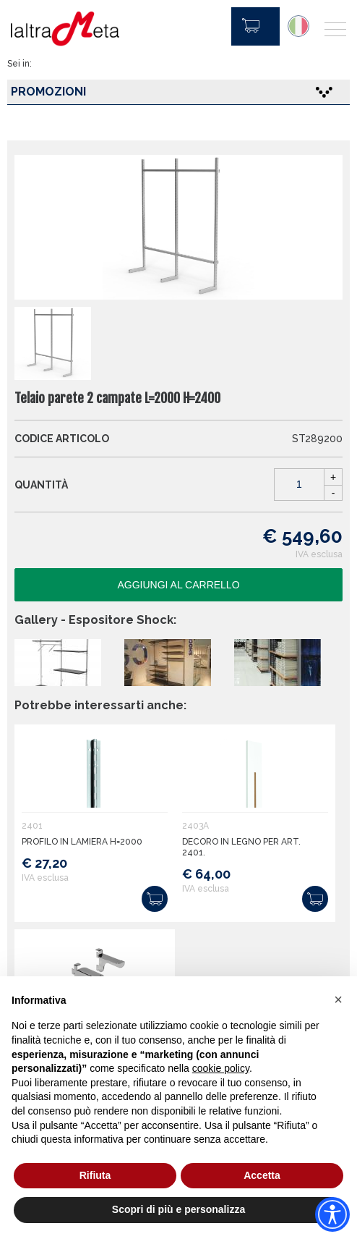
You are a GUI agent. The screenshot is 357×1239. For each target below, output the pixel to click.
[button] (338, 999)
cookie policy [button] (220, 1068)
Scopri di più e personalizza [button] (178, 1209)
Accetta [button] (262, 1175)
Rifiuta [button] (95, 1175)
